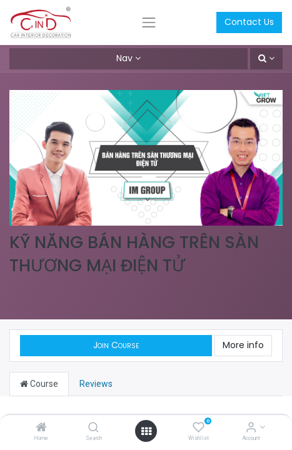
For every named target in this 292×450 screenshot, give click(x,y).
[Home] (41, 428)
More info (243, 345)
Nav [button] (124, 58)
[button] (266, 58)
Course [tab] (39, 384)
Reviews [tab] (96, 384)
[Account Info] (251, 428)
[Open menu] (146, 431)
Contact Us (249, 22)
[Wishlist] (198, 428)
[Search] (93, 428)
